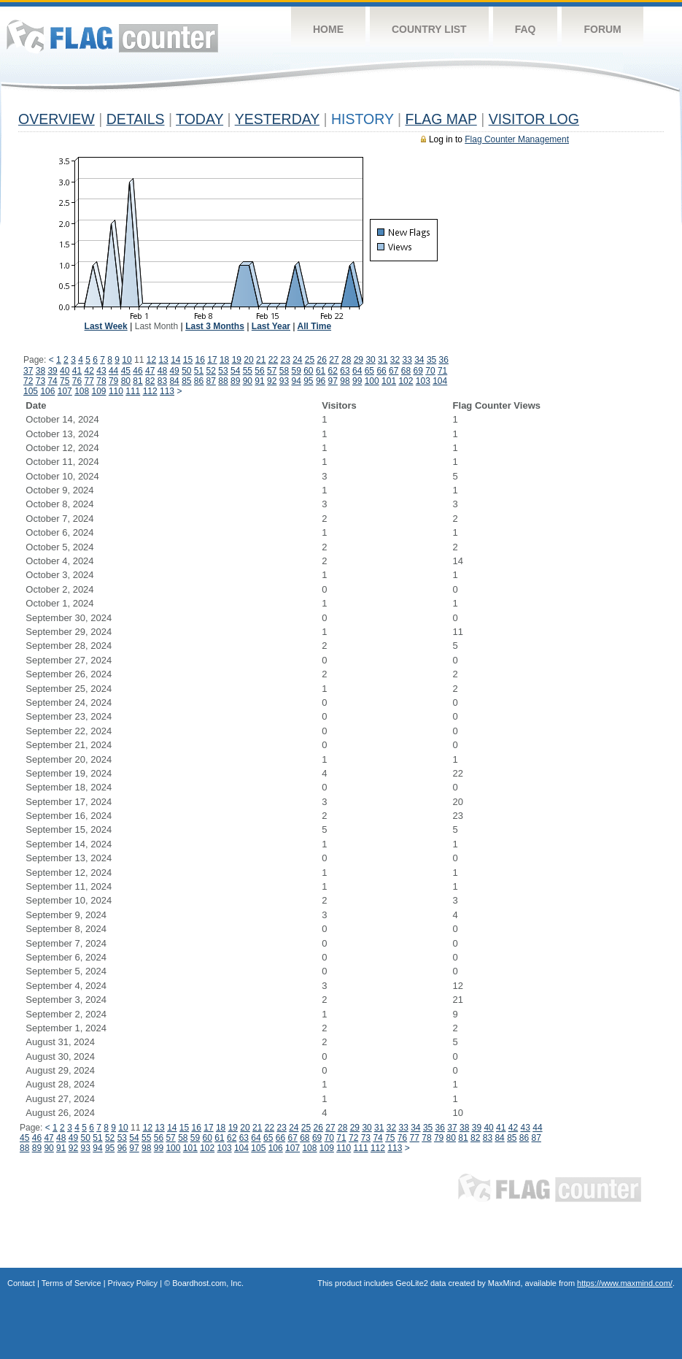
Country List (429, 29)
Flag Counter (112, 36)
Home (328, 29)
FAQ (525, 29)
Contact (21, 1283)
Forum (602, 29)
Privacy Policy (133, 1283)
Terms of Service (71, 1283)
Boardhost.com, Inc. (208, 1283)
